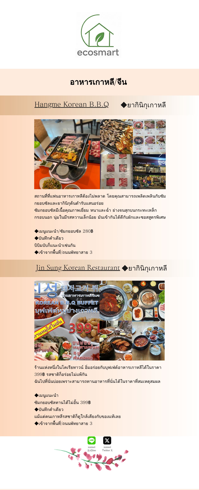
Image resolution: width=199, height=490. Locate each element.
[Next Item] (160, 154)
